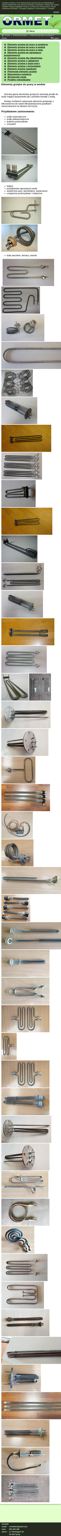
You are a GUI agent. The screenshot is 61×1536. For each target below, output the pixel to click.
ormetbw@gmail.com (18, 1527)
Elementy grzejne (20, 35)
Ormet (7, 35)
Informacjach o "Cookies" (45, 8)
